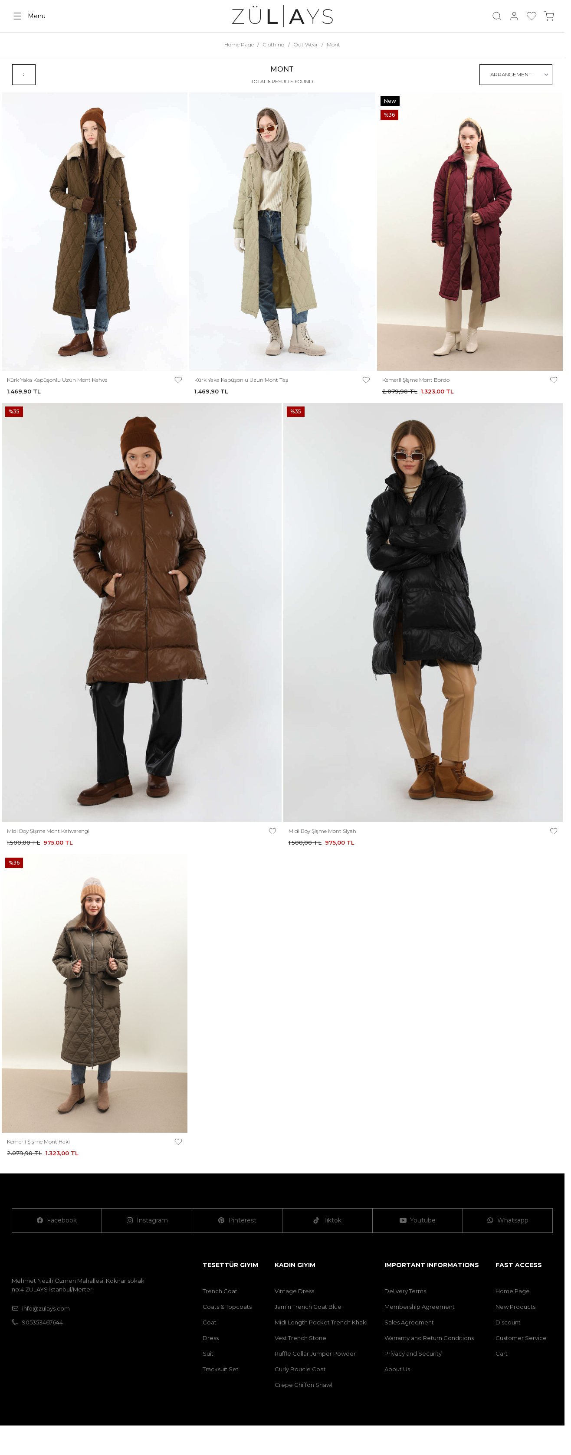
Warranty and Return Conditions (429, 1337)
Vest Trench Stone (300, 1337)
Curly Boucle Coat (300, 1369)
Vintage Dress (294, 1291)
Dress (211, 1337)
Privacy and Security (413, 1353)
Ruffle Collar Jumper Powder (315, 1353)
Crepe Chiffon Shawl (303, 1384)
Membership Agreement (419, 1306)
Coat (210, 1322)
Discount (508, 1322)
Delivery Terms (405, 1291)
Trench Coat (220, 1291)
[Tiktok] (327, 1221)
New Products (515, 1306)
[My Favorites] (531, 16)
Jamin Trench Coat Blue (308, 1306)
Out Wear (305, 44)
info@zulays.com (41, 1308)
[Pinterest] (237, 1221)
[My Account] (514, 16)
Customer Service (521, 1337)
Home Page (239, 44)
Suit (208, 1353)
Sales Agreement (409, 1322)
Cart (502, 1353)
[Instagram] (147, 1221)
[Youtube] (418, 1221)
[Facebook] (57, 1221)
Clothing (274, 44)
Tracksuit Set (221, 1369)
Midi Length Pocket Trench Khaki (321, 1322)
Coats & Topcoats (227, 1306)
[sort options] (515, 74)
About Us (397, 1369)
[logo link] (282, 16)
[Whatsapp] (508, 1221)
